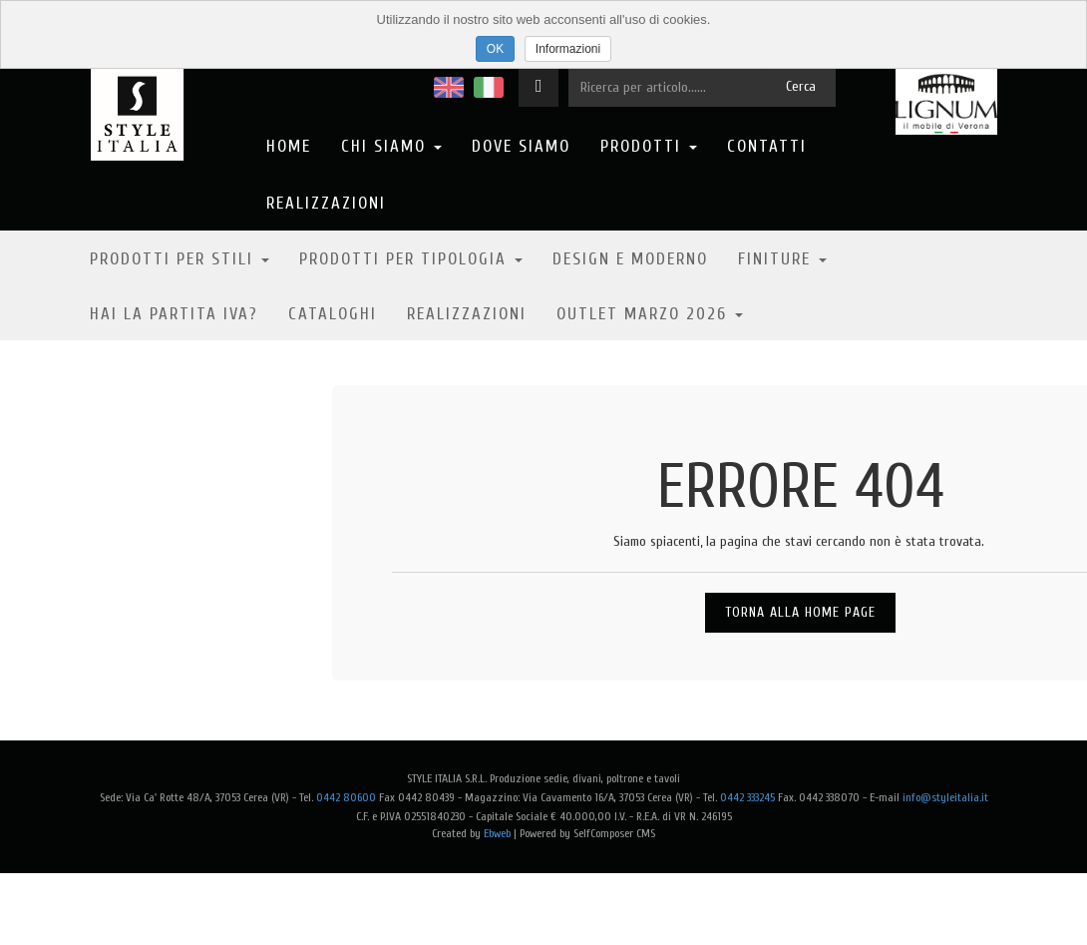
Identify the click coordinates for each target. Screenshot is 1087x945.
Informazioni (568, 49)
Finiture (782, 258)
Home (288, 146)
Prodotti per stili (179, 258)
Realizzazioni (326, 203)
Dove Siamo (521, 146)
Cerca (801, 86)
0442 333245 (747, 797)
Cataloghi (332, 313)
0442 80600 (346, 797)
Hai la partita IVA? (174, 313)
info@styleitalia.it (945, 797)
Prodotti (648, 146)
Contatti (767, 146)
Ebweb (497, 833)
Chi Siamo (391, 146)
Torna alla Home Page (800, 612)
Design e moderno (630, 258)
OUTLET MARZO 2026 (649, 313)
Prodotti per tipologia (411, 258)
